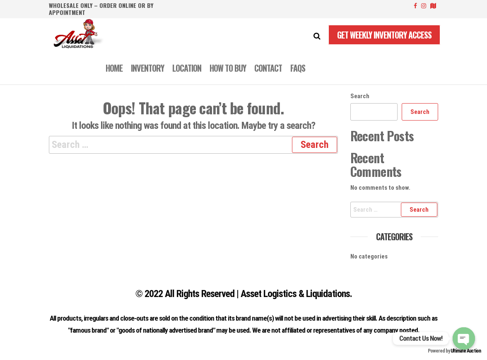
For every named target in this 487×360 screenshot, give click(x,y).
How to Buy (228, 68)
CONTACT (268, 68)
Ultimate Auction (466, 351)
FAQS (297, 68)
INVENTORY (147, 68)
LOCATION (186, 68)
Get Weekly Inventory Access (384, 35)
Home (114, 68)
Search (359, 96)
